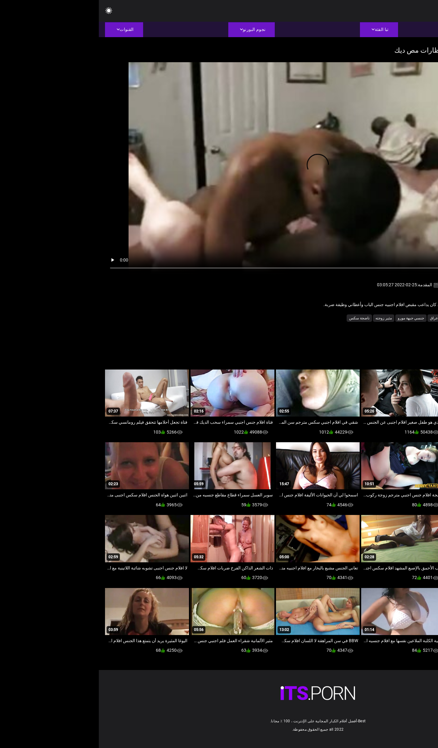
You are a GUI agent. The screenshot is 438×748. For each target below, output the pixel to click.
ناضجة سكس (260, 318)
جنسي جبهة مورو (312, 318)
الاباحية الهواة (398, 318)
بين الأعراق (339, 318)
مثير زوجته (285, 318)
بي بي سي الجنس (368, 318)
